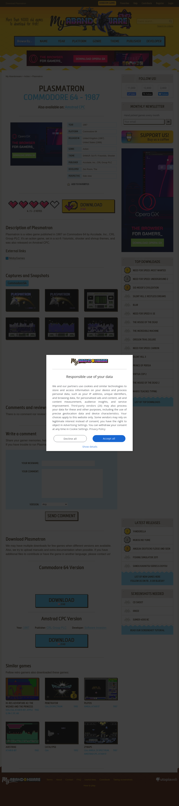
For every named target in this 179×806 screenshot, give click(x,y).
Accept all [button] (109, 438)
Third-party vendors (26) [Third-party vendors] (86, 405)
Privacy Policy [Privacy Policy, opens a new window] (97, 429)
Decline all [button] (70, 438)
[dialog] (89, 403)
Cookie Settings (78, 429)
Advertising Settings (75, 425)
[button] (89, 446)
